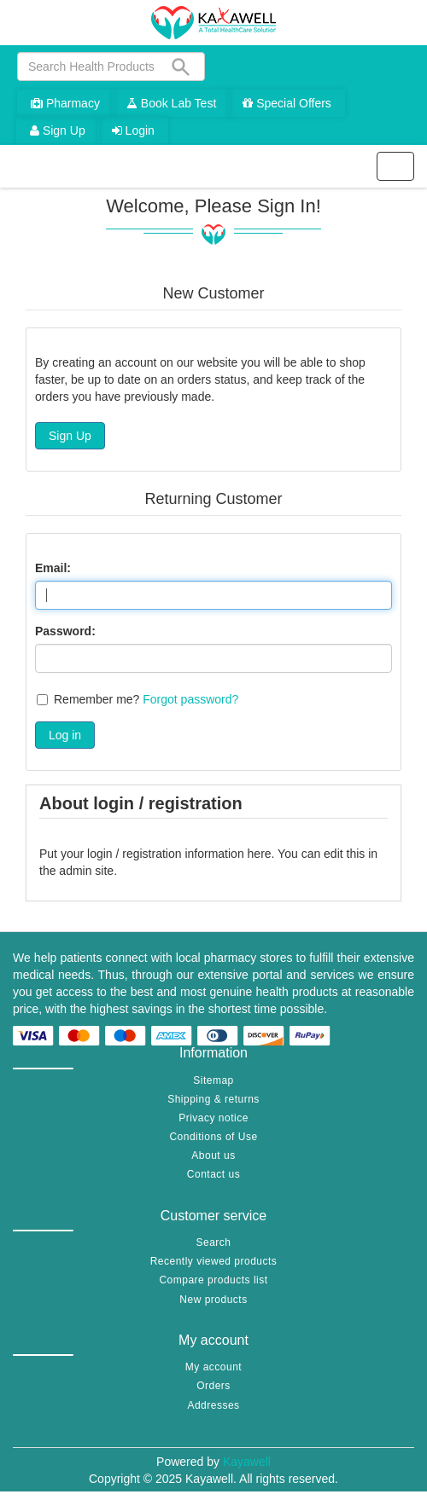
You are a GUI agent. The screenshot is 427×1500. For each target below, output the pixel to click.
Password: (65, 631)
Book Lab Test (171, 103)
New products (213, 1300)
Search (213, 1242)
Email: (53, 568)
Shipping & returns (213, 1099)
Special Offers (287, 103)
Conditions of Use (213, 1137)
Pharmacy (65, 103)
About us (213, 1155)
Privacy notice (213, 1118)
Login (133, 130)
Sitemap (213, 1080)
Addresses (213, 1405)
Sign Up (57, 130)
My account (213, 1367)
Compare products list (213, 1280)
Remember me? (96, 699)
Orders (213, 1386)
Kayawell (247, 1461)
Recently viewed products (214, 1261)
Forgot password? (190, 699)
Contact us (213, 1174)
